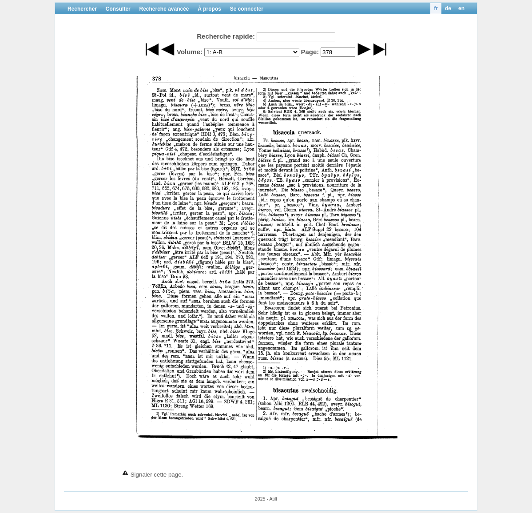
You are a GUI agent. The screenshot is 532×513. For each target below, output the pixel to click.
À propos (209, 9)
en (461, 8)
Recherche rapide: (226, 36)
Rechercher (82, 9)
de (448, 8)
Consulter (118, 9)
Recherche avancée (164, 9)
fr (436, 8)
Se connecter (246, 9)
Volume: (189, 52)
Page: (310, 52)
